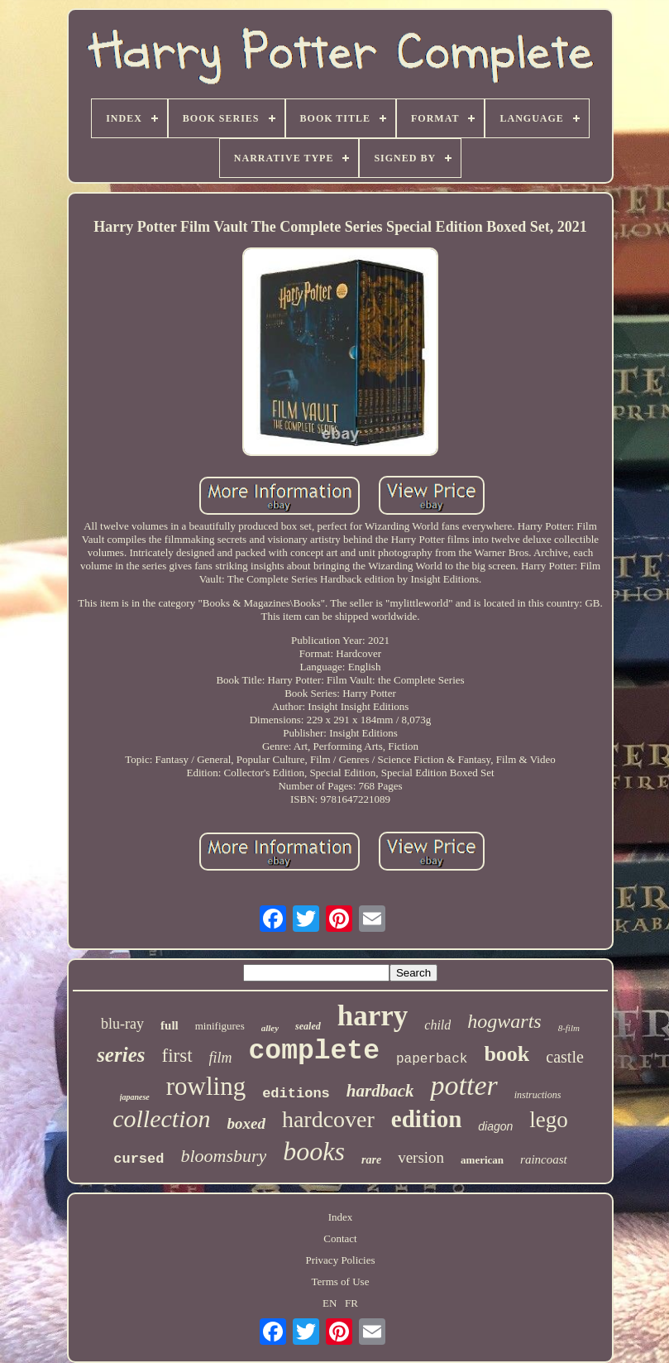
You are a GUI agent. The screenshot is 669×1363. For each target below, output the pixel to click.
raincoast (543, 1159)
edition (426, 1119)
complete (314, 1051)
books (314, 1151)
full (169, 1025)
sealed (308, 1026)
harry (373, 1016)
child (437, 1025)
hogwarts (504, 1021)
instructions (537, 1095)
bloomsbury (223, 1155)
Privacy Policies (340, 1260)
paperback (431, 1059)
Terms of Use (341, 1281)
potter (463, 1085)
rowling (206, 1086)
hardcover (328, 1119)
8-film (569, 1028)
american (482, 1160)
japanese (135, 1096)
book (506, 1054)
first (176, 1055)
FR (351, 1303)
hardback (380, 1091)
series (121, 1055)
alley (270, 1028)
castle (565, 1057)
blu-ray (122, 1023)
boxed (246, 1123)
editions (296, 1093)
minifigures (220, 1026)
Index (340, 1217)
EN (330, 1303)
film (220, 1057)
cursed (138, 1159)
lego (548, 1119)
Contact (339, 1238)
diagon (495, 1126)
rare (371, 1160)
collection (161, 1118)
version (421, 1157)
